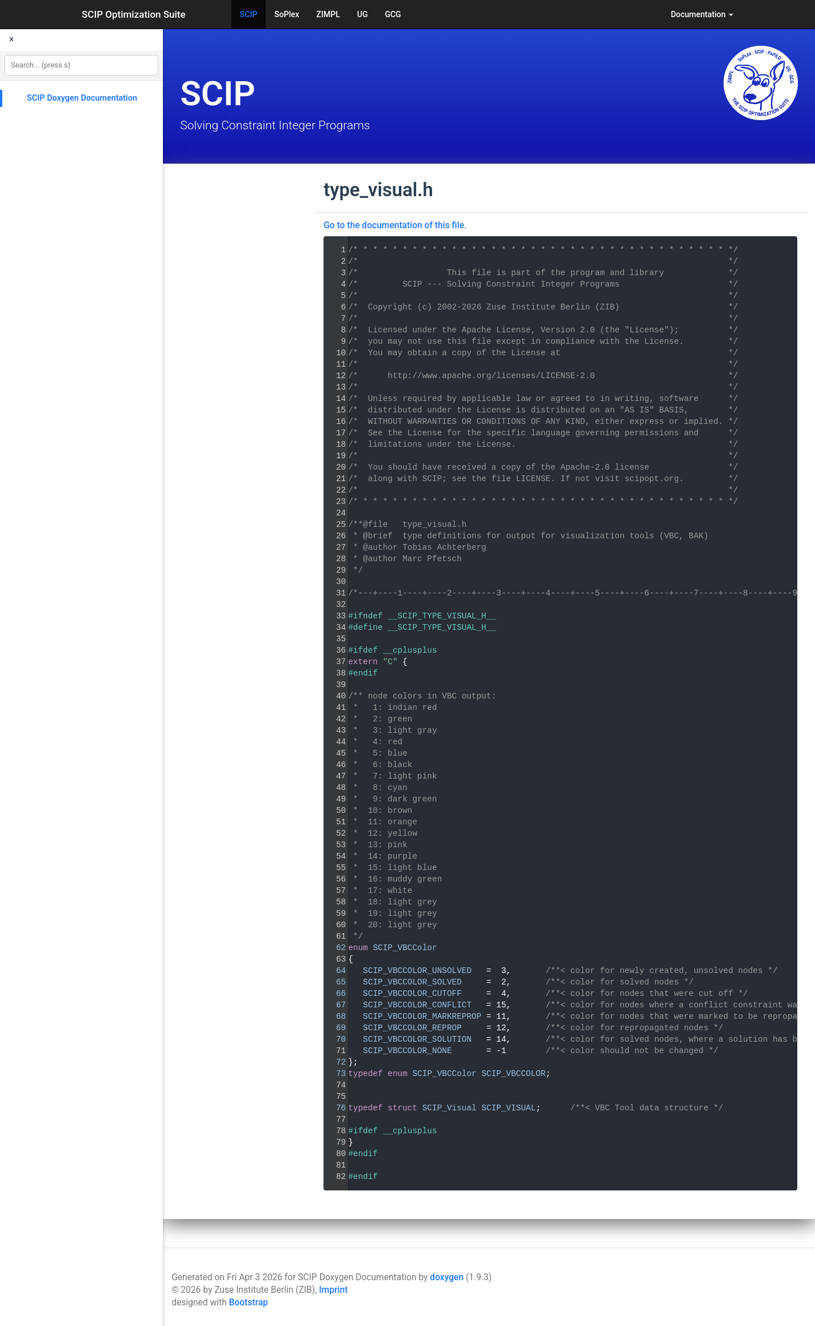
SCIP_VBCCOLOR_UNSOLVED (417, 970)
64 (333, 970)
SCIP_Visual (449, 1108)
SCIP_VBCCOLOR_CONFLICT (417, 1005)
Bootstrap (248, 1302)
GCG (393, 14)
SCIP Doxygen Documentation (82, 98)
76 (333, 1108)
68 (333, 1016)
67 (333, 1005)
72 (333, 1062)
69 (333, 1028)
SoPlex (286, 14)
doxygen (447, 1277)
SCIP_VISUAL (508, 1108)
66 (333, 993)
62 (333, 947)
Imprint (333, 1290)
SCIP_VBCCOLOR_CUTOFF (412, 993)
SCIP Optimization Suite (134, 14)
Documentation (702, 14)
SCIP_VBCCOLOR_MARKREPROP (422, 1016)
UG (362, 14)
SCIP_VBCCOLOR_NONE (407, 1050)
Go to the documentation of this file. (394, 225)
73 (333, 1073)
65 (333, 982)
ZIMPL (328, 14)
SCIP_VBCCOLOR (513, 1073)
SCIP (249, 14)
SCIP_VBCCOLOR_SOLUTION (417, 1039)
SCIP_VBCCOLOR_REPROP (412, 1028)
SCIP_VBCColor (405, 947)
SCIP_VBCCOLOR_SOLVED (412, 982)
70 (333, 1039)
